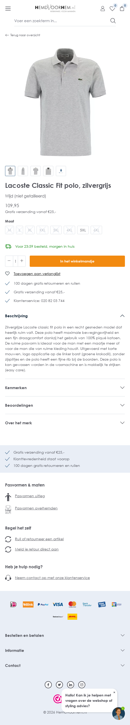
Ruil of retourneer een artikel (39, 539)
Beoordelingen (19, 405)
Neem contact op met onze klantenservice (52, 577)
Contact (13, 665)
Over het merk (18, 422)
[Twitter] (59, 684)
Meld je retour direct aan (37, 549)
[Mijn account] (101, 8)
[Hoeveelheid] (15, 261)
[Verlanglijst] (110, 8)
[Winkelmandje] (120, 8)
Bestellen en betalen (24, 635)
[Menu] (8, 8)
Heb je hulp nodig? (24, 566)
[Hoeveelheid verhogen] (22, 261)
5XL (83, 230)
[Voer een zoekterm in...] (62, 20)
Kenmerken (16, 387)
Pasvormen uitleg (30, 496)
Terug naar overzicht (22, 35)
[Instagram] (81, 684)
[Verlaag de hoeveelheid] (9, 261)
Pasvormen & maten (25, 484)
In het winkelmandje (77, 261)
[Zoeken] (113, 20)
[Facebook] (48, 684)
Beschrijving (16, 315)
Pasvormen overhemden (36, 508)
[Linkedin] (70, 684)
